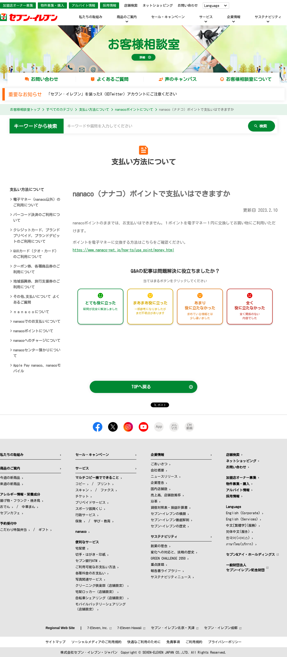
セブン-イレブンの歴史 (168, 526)
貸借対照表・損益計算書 (169, 507)
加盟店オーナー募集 (18, 5)
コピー (80, 484)
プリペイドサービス (90, 502)
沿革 (154, 501)
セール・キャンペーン (168, 17)
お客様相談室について (248, 79)
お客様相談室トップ (25, 109)
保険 (78, 521)
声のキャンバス (181, 79)
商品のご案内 (127, 17)
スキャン (82, 490)
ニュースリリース (164, 476)
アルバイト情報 (83, 5)
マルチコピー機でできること (97, 477)
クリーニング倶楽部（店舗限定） (100, 585)
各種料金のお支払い (90, 573)
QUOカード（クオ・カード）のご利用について (35, 254)
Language (211, 5)
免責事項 (173, 642)
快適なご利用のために (144, 642)
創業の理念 (159, 546)
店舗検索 (131, 5)
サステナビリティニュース (171, 577)
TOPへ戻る (141, 387)
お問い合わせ (188, 5)
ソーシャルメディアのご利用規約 (96, 642)
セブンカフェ (10, 513)
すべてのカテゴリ (59, 109)
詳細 (142, 57)
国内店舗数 (159, 489)
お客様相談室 (143, 44)
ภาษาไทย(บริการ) (240, 544)
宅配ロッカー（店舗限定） (95, 591)
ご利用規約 (194, 642)
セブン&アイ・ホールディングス (250, 554)
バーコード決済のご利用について (36, 217)
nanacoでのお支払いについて (36, 321)
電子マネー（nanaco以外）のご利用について (36, 202)
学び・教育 (102, 521)
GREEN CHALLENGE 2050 (168, 558)
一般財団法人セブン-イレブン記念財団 (245, 567)
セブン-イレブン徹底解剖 (170, 520)
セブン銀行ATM (86, 560)
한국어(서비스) (238, 538)
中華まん (28, 507)
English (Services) (242, 519)
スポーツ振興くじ (88, 508)
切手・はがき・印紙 (90, 554)
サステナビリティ (268, 17)
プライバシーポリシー (225, 642)
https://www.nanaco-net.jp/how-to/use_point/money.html (123, 250)
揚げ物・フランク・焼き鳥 (20, 500)
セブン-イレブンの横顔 (168, 513)
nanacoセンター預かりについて (36, 353)
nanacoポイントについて (134, 109)
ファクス (107, 490)
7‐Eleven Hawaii (129, 628)
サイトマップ (55, 642)
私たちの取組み (90, 17)
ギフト (44, 529)
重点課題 (157, 564)
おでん (5, 507)
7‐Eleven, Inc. (97, 628)
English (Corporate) (243, 513)
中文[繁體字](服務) (241, 525)
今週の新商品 (10, 477)
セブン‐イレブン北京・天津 (172, 628)
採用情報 (109, 5)
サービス (206, 17)
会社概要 (157, 470)
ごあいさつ (159, 464)
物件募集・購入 (52, 5)
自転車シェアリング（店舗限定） (100, 598)
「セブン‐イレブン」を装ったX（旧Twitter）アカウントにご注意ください (112, 94)
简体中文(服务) (238, 531)
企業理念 (157, 482)
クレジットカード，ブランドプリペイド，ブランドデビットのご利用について (36, 235)
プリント (103, 484)
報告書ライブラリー (166, 570)
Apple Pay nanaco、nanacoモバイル (37, 368)
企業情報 (233, 17)
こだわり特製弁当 (13, 529)
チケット (82, 496)
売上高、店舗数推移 (166, 495)
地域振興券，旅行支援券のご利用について (36, 284)
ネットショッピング (158, 5)
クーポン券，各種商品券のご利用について (36, 269)
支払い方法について (94, 109)
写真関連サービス (88, 579)
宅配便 (80, 548)
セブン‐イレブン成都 (220, 628)
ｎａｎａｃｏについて (31, 312)
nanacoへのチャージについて (36, 340)
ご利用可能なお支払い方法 (95, 567)
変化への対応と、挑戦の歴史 (172, 552)
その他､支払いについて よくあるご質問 (36, 299)
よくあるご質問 (112, 79)
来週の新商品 (10, 484)
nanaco (81, 531)
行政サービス (85, 515)
